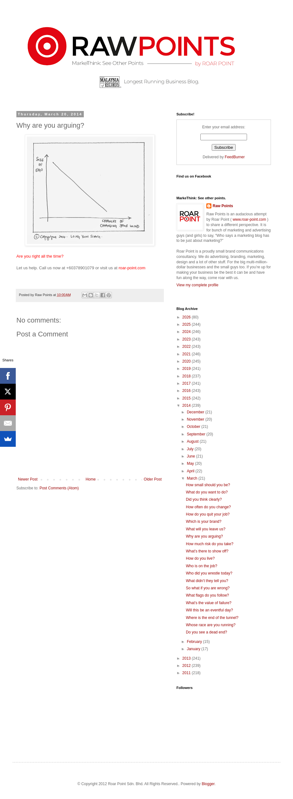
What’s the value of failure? (209, 603)
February (195, 641)
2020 (187, 361)
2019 (187, 368)
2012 (187, 665)
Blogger (208, 784)
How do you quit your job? (208, 514)
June (191, 456)
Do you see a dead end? (206, 632)
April (191, 471)
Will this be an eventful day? (209, 610)
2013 (187, 658)
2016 (187, 390)
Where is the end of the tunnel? (212, 617)
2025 (187, 324)
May (191, 463)
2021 (187, 354)
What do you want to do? (207, 492)
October (194, 426)
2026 (187, 317)
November (196, 419)
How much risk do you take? (209, 544)
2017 (187, 383)
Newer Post (27, 479)
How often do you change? (208, 507)
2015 (187, 398)
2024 (187, 332)
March (192, 478)
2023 (187, 339)
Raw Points (223, 206)
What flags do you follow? (207, 595)
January (194, 649)
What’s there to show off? (207, 551)
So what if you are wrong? (208, 588)
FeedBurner (234, 157)
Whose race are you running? (210, 625)
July (191, 449)
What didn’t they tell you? (207, 581)
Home (91, 479)
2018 (187, 376)
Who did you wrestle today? (209, 573)
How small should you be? (208, 485)
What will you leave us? (205, 529)
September (196, 434)
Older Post (153, 479)
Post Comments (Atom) (59, 488)
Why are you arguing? (204, 536)
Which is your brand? (203, 521)
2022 (187, 346)
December (196, 412)
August (193, 441)
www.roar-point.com (249, 219)
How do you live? (200, 558)
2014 (187, 405)
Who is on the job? (201, 566)
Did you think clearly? (204, 499)
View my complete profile (197, 285)
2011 (187, 673)
